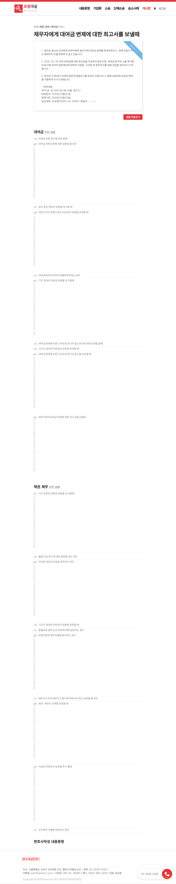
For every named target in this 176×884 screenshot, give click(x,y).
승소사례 (133, 8)
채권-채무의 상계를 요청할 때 (53, 703)
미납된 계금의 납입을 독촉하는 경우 (56, 561)
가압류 (97, 8)
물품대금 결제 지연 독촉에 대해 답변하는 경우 (61, 630)
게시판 (146, 8)
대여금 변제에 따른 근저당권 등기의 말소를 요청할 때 (64, 354)
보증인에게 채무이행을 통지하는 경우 (57, 635)
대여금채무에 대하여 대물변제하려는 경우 (59, 275)
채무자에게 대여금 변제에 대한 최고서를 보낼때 (62, 417)
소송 (107, 8)
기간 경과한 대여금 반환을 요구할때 (56, 280)
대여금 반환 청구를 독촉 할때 (52, 138)
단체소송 (119, 8)
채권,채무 (44, 26)
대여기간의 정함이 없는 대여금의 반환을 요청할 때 (63, 212)
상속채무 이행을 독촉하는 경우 (53, 829)
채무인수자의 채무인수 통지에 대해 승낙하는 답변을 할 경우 (68, 698)
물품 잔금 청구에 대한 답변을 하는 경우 (57, 556)
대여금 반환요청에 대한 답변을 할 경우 (57, 143)
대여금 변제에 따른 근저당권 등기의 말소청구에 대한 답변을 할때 (70, 343)
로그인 (162, 8)
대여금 (54, 26)
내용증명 (84, 8)
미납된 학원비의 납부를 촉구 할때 (55, 766)
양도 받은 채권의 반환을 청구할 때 (55, 207)
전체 (36, 26)
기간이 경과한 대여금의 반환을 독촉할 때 (58, 348)
